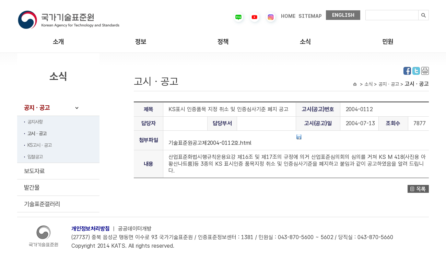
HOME (288, 16)
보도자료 (34, 171)
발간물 (31, 187)
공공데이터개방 (135, 228)
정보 (140, 42)
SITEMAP (310, 16)
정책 (223, 42)
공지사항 (35, 122)
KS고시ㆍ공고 (39, 145)
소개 (58, 42)
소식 (305, 42)
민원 (387, 42)
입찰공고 (35, 157)
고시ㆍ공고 (36, 133)
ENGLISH (343, 15)
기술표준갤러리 (42, 204)
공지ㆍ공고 (37, 107)
